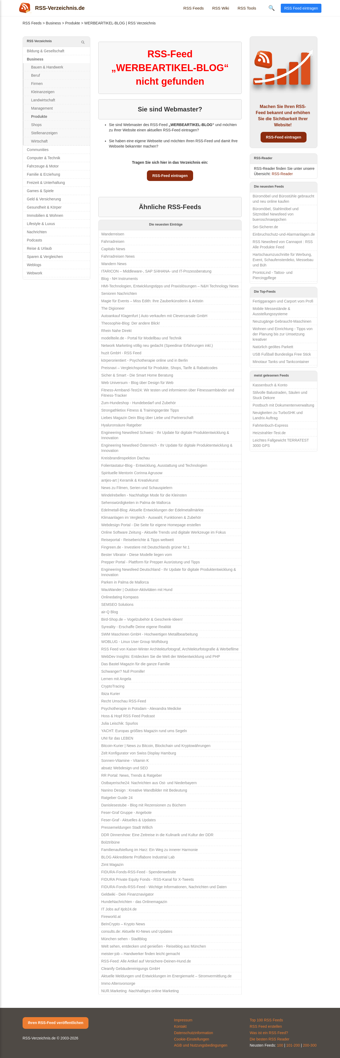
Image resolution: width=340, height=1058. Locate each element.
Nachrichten (37, 232)
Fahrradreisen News (118, 256)
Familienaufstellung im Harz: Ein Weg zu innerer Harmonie (149, 850)
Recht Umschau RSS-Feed (123, 701)
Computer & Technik (43, 158)
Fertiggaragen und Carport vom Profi (283, 301)
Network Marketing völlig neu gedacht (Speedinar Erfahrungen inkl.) (157, 345)
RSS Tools (246, 8)
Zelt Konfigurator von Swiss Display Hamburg (138, 753)
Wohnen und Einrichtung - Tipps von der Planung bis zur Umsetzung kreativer (282, 334)
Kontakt (180, 1026)
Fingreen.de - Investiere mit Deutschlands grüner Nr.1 (145, 547)
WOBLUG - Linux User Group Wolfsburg (134, 642)
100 (280, 1045)
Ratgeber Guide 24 (117, 798)
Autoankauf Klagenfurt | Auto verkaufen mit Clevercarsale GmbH (154, 316)
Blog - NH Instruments (119, 279)
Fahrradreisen (112, 241)
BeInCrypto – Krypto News (123, 924)
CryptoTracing (112, 686)
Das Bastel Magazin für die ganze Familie (135, 664)
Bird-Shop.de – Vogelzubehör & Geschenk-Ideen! (142, 619)
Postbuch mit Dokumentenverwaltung (283, 405)
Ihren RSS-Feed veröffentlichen (55, 1023)
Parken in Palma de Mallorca (125, 582)
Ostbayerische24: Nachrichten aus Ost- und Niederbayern (149, 783)
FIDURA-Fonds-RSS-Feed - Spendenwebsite (138, 872)
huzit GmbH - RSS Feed (121, 353)
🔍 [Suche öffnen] (271, 8)
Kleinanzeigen (42, 92)
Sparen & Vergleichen (45, 256)
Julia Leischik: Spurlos (119, 723)
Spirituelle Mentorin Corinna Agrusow (131, 473)
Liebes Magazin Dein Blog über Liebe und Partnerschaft (147, 418)
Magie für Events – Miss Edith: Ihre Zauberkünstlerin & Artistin (152, 301)
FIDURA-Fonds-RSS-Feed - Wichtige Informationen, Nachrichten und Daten (164, 887)
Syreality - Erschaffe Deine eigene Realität (136, 627)
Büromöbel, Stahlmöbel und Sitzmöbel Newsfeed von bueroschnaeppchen (276, 214)
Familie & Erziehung (43, 174)
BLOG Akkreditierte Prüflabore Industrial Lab (138, 857)
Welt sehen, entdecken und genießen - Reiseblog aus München (153, 946)
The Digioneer (113, 308)
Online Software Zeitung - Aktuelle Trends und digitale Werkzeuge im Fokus (163, 532)
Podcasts (34, 240)
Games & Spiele (40, 191)
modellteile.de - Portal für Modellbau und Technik (141, 338)
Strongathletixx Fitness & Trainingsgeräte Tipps (140, 410)
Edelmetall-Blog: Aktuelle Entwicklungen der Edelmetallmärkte (152, 510)
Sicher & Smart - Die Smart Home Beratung (137, 375)
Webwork (34, 273)
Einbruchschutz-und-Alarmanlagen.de (284, 234)
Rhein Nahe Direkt (116, 331)
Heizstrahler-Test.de (269, 433)
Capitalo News (113, 249)
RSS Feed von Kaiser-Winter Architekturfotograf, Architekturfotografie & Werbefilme (170, 649)
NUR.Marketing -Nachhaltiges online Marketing (140, 991)
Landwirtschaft (43, 100)
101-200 (293, 1045)
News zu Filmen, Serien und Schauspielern (136, 488)
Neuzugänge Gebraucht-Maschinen (282, 321)
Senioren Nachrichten (119, 293)
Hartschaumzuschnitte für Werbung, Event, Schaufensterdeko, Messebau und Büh (283, 259)
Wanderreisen (112, 234)
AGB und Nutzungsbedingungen (200, 1045)
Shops (36, 125)
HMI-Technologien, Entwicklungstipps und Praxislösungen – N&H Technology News (170, 286)
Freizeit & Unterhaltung (46, 182)
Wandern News (113, 264)
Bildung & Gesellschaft (45, 51)
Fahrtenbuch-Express (270, 425)
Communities (38, 150)
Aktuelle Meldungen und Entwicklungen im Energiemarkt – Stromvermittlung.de (166, 976)
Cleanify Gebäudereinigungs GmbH (130, 968)
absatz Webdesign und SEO (124, 768)
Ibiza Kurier (110, 694)
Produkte (72, 23)
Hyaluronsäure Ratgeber (121, 425)
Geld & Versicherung (44, 199)
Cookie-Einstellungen (191, 1039)
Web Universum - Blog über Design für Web (137, 383)
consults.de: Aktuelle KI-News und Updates (136, 931)
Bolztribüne (110, 842)
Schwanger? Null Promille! (123, 671)
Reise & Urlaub (39, 248)
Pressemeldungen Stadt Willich (127, 827)
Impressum (183, 1020)
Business (53, 23)
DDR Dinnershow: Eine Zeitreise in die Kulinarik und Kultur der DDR (157, 835)
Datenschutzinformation (193, 1033)
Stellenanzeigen (44, 133)
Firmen (37, 83)
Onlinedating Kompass (120, 597)
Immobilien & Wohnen (45, 215)
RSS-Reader (282, 174)
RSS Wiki (220, 8)
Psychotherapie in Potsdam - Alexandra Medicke (141, 708)
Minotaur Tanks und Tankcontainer (281, 362)
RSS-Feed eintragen (170, 176)
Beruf (35, 75)
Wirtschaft (39, 141)
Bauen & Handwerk (47, 67)
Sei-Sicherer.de (265, 227)
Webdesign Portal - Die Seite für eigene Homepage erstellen (151, 525)
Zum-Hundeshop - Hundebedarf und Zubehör (138, 403)
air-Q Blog (109, 612)
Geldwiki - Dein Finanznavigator (127, 894)
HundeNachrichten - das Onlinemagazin (134, 902)
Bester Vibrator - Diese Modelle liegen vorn (136, 554)
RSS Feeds (193, 8)
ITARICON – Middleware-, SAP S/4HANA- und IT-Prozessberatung (156, 271)
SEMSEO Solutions (117, 604)
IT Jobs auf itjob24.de (119, 909)
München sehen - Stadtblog (124, 939)
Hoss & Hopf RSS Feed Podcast (128, 716)
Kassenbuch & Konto (270, 385)
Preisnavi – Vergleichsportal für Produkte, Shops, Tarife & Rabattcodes (159, 368)
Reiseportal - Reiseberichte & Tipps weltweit (137, 540)
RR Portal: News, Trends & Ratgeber (131, 775)
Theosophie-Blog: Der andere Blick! (130, 323)
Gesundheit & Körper (44, 207)
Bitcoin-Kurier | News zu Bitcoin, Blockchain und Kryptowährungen (155, 746)
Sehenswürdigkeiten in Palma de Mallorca (136, 502)
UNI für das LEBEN (117, 738)
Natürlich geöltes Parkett (273, 347)
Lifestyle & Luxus (41, 224)
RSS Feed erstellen (266, 1026)
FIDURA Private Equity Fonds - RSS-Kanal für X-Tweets (147, 879)
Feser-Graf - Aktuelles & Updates (128, 820)
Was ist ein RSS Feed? (269, 1033)
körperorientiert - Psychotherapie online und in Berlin (144, 360)
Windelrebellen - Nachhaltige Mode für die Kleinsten (144, 495)
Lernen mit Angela (116, 679)
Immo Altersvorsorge (118, 983)
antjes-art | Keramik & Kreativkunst (129, 480)
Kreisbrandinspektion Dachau (125, 458)
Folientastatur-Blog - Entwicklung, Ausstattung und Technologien (154, 465)
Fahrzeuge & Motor (43, 166)
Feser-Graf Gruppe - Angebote (126, 812)
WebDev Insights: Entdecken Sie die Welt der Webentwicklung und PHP (160, 656)
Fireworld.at (111, 916)
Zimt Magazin (112, 864)
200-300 (309, 1045)
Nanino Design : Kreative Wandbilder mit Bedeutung (144, 790)
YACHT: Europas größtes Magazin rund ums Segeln (144, 731)
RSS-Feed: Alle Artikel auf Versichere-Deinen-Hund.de (146, 961)
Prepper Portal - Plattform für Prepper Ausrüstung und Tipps (150, 562)
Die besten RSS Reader (269, 1039)
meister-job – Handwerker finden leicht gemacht (140, 954)
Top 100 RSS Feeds (266, 1020)
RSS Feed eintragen (301, 8)
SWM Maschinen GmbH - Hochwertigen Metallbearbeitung (149, 634)
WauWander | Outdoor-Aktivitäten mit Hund (136, 590)
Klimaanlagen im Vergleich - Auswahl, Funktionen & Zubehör (151, 517)
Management (42, 108)
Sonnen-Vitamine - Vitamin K (125, 760)
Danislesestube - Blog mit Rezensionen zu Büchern (143, 805)
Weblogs (34, 265)
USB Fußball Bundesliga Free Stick (282, 354)
